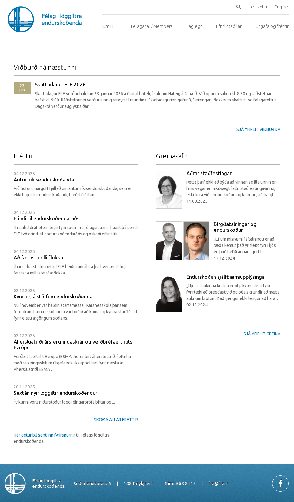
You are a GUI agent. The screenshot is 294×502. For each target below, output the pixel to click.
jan (22, 87)
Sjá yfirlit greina (261, 333)
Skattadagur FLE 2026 (60, 84)
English (281, 7)
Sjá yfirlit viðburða (258, 129)
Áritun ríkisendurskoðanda (44, 179)
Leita (239, 7)
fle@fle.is (219, 483)
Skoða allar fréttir (116, 419)
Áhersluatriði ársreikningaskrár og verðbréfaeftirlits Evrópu (73, 344)
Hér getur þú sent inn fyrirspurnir (45, 435)
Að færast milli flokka (38, 257)
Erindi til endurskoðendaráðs (46, 218)
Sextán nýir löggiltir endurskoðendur (55, 393)
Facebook (280, 483)
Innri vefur (258, 7)
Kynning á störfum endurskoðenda (53, 296)
